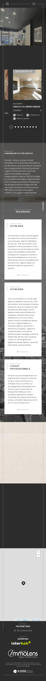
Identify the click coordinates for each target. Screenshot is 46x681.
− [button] (38, 555)
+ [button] (38, 551)
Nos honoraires (9, 664)
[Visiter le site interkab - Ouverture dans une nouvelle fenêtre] (21, 643)
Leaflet (18, 620)
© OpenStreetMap (35, 620)
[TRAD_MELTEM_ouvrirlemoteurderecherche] (7, 3)
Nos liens (38, 664)
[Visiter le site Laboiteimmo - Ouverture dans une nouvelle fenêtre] (23, 674)
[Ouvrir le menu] (34, 4)
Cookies (27, 666)
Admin (33, 664)
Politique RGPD (20, 666)
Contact (43, 206)
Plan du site (17, 664)
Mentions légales (26, 664)
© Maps (25, 620)
